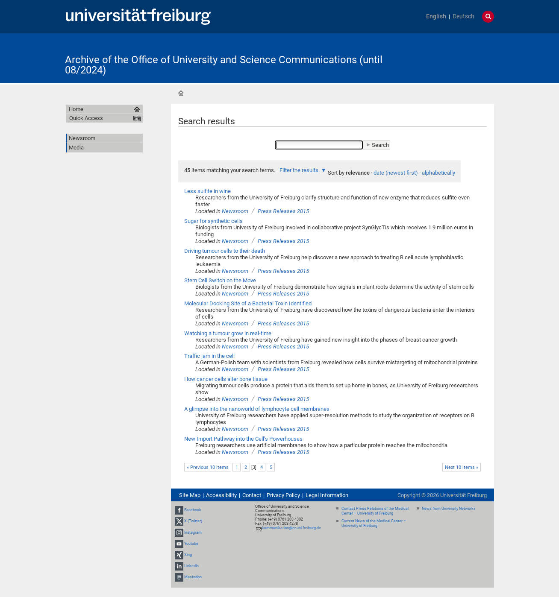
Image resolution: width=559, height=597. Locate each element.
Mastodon (193, 577)
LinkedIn (191, 566)
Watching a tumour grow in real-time (227, 333)
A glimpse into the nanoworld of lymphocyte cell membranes (257, 409)
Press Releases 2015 (283, 211)
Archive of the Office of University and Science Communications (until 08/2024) (223, 65)
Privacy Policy (283, 495)
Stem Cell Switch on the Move (220, 280)
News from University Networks (449, 508)
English (436, 16)
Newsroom (235, 211)
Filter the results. (300, 170)
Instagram (193, 532)
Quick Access (86, 118)
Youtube (191, 543)
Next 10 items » (461, 467)
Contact (251, 495)
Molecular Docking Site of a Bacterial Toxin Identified (248, 303)
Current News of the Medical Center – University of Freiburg (373, 523)
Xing (188, 555)
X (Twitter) (193, 521)
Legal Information (327, 495)
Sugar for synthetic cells (213, 221)
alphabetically (438, 173)
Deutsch (463, 16)
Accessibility (221, 495)
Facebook (192, 510)
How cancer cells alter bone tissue (226, 379)
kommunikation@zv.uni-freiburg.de (291, 528)
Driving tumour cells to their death (224, 251)
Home (180, 93)
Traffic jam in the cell (209, 356)
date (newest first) (396, 173)
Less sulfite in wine (207, 191)
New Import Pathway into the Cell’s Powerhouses (243, 439)
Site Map (189, 495)
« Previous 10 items (208, 467)
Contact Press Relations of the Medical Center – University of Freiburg (375, 510)
